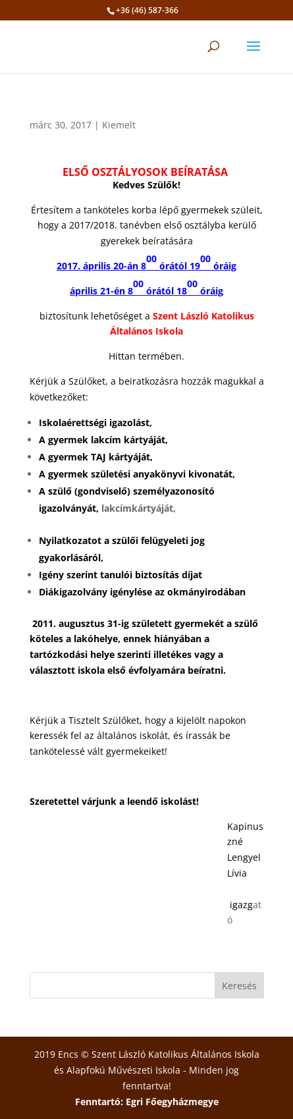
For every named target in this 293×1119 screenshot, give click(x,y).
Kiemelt (119, 125)
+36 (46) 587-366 (147, 10)
